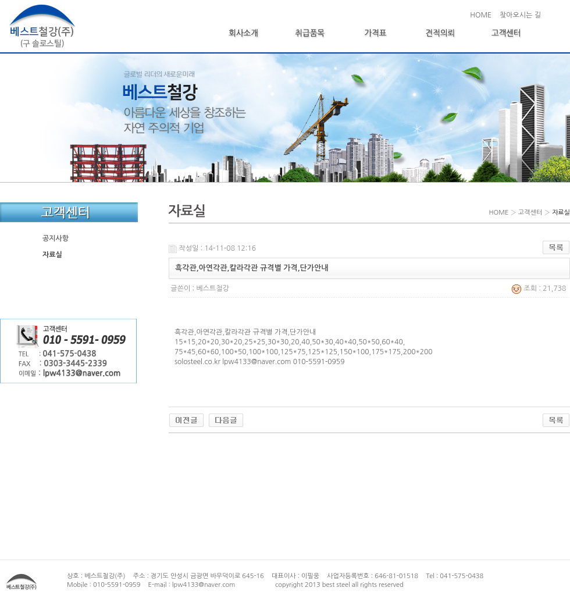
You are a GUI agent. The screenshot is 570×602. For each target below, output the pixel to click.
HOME (480, 15)
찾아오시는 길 (520, 15)
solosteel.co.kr (197, 361)
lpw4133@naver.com (256, 361)
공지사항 (55, 238)
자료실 (52, 254)
